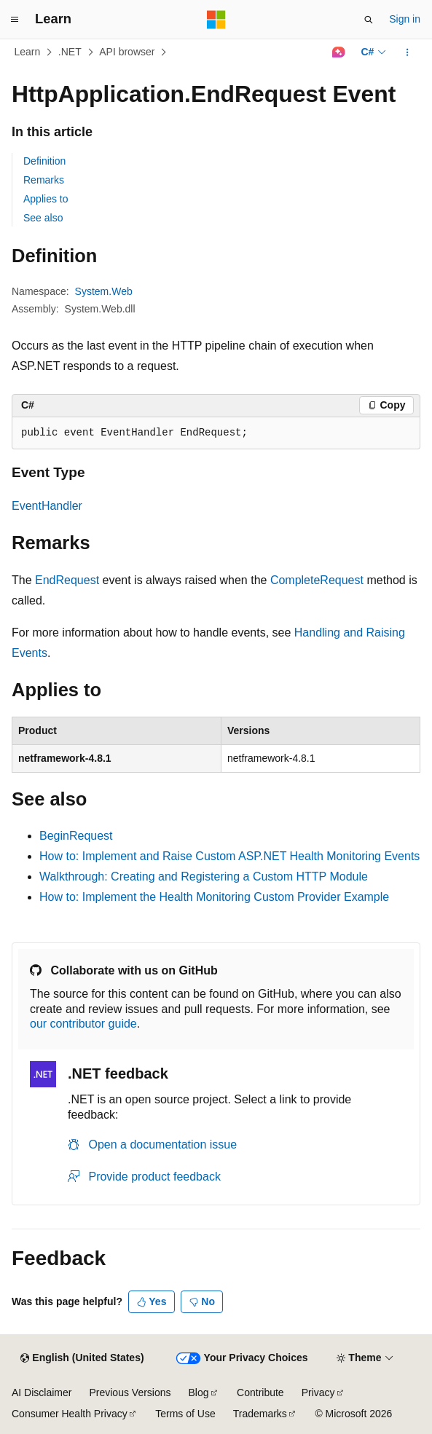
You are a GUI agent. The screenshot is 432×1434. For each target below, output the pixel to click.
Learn (28, 52)
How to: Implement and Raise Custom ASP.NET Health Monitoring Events (229, 856)
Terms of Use (185, 1413)
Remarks (43, 180)
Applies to (45, 199)
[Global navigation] (14, 20)
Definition (44, 161)
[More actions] (407, 52)
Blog (199, 1392)
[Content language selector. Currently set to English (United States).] (82, 1358)
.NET (70, 52)
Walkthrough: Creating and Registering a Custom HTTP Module (203, 876)
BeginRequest (76, 836)
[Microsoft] (216, 19)
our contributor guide (83, 1023)
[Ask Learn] (338, 52)
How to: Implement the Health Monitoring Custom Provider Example (214, 897)
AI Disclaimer (41, 1392)
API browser (126, 52)
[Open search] (368, 20)
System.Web (104, 291)
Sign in (404, 19)
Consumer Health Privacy (69, 1413)
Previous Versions (129, 1392)
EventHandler (47, 506)
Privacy (318, 1392)
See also (43, 218)
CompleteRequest (317, 580)
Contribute (260, 1392)
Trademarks (260, 1413)
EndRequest (67, 580)
